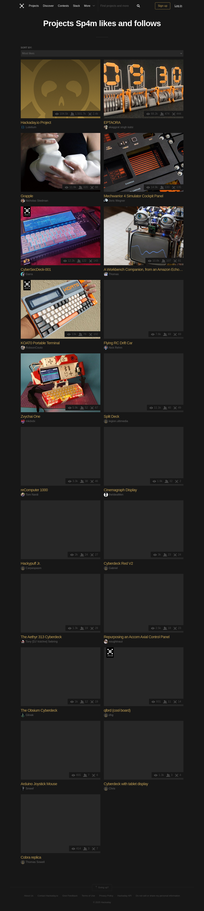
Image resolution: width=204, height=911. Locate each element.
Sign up (162, 5)
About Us (28, 896)
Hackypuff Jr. (30, 563)
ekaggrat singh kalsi (118, 127)
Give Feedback (69, 896)
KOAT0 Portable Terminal (40, 343)
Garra (27, 274)
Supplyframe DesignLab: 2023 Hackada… (27, 212)
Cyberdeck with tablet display (126, 784)
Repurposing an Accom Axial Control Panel (136, 637)
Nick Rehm (113, 347)
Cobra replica (31, 857)
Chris (109, 788)
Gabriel (111, 568)
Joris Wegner (114, 200)
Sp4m (86, 23)
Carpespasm (31, 568)
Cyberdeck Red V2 (118, 563)
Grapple (27, 196)
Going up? (102, 888)
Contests (63, 5)
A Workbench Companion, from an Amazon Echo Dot (144, 269)
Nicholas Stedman (34, 200)
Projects (34, 5)
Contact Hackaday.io (48, 896)
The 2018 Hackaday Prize (110, 653)
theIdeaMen (114, 494)
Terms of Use (88, 896)
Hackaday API (124, 896)
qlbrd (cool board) (117, 710)
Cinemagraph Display (120, 490)
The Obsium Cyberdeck (39, 710)
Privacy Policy (106, 896)
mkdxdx (28, 421)
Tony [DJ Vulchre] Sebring (39, 641)
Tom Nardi (29, 494)
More (90, 6)
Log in (178, 5)
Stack (76, 5)
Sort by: (26, 47)
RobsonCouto (32, 347)
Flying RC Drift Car (118, 343)
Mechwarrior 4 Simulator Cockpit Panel (133, 196)
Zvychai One (30, 416)
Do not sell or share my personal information (158, 896)
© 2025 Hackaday (102, 902)
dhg (109, 715)
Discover (48, 5)
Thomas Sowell (33, 862)
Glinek (27, 715)
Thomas (111, 274)
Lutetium (28, 127)
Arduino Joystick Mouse (39, 784)
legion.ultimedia (116, 421)
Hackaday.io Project (36, 123)
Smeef (27, 788)
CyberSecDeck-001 (36, 269)
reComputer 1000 (34, 490)
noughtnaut (113, 641)
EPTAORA (112, 123)
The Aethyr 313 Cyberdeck (41, 637)
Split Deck (111, 416)
